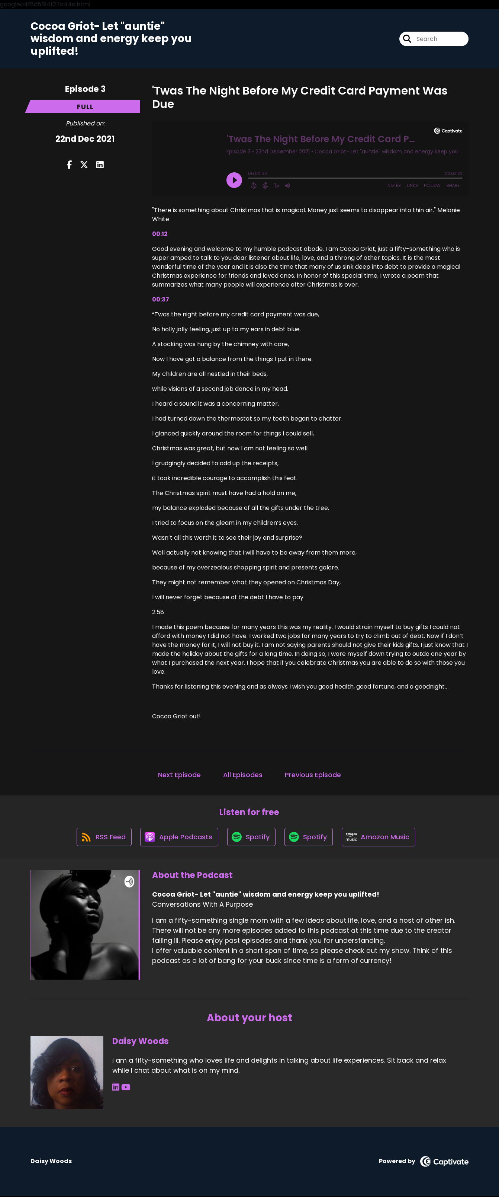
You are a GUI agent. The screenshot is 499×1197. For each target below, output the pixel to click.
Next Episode (179, 775)
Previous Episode (313, 775)
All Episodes (243, 775)
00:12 (160, 234)
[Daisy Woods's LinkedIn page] (115, 1088)
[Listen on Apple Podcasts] (178, 838)
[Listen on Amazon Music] (380, 838)
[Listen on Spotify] (251, 837)
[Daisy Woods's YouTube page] (125, 1088)
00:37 (160, 300)
